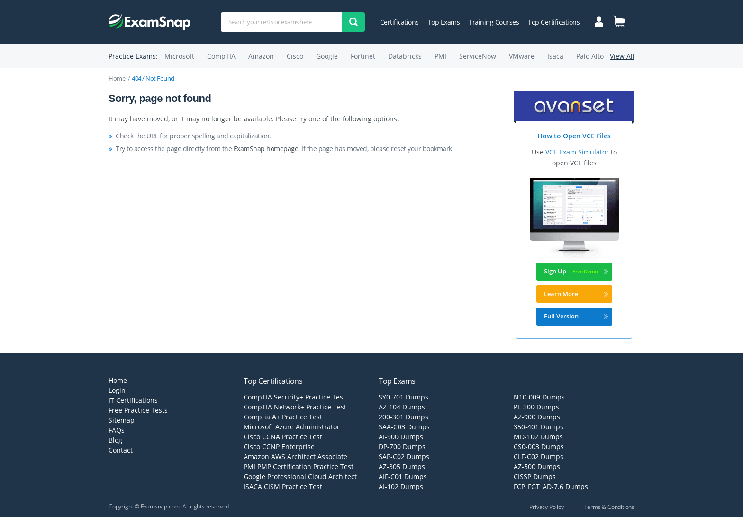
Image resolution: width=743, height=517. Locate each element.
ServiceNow (477, 56)
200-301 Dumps (403, 416)
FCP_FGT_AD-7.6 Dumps (551, 486)
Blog (115, 439)
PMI (440, 56)
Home (117, 78)
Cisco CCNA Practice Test (283, 436)
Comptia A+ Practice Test (283, 416)
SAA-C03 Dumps (404, 426)
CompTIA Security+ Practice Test (294, 396)
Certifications (399, 22)
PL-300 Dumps (536, 406)
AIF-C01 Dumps (403, 476)
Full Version (576, 316)
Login (117, 390)
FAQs (117, 430)
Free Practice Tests (138, 410)
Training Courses (494, 22)
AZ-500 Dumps (537, 466)
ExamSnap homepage (266, 148)
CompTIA (221, 56)
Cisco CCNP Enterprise (279, 446)
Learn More (576, 294)
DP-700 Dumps (402, 446)
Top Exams (444, 22)
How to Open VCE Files (574, 135)
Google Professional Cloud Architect (300, 476)
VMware (522, 56)
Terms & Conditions (609, 507)
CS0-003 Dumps (539, 446)
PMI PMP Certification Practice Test (298, 466)
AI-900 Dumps (401, 436)
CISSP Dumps (535, 476)
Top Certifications (554, 22)
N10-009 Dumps (539, 396)
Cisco (295, 56)
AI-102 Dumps (401, 486)
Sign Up (576, 271)
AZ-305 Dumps (402, 466)
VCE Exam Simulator (577, 151)
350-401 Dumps (538, 426)
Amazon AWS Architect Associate (295, 456)
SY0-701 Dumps (403, 396)
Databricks (405, 56)
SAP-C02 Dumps (404, 456)
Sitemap (122, 420)
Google (327, 56)
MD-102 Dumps (538, 436)
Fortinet (363, 56)
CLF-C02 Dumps (538, 456)
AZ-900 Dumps (537, 416)
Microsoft (179, 56)
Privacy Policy (546, 507)
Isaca (555, 56)
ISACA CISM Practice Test (283, 486)
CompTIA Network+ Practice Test (295, 406)
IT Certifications (133, 400)
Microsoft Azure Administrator (292, 426)
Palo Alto (590, 56)
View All (622, 56)
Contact (121, 449)
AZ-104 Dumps (402, 406)
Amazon (261, 56)
